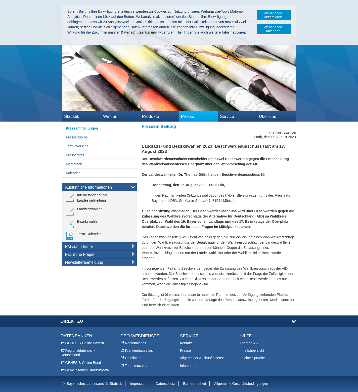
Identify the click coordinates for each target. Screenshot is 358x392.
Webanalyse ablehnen (273, 29)
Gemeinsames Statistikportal (87, 370)
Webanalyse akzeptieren (273, 15)
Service (227, 116)
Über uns (267, 116)
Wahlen (110, 116)
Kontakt (186, 343)
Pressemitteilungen (82, 128)
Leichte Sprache (252, 358)
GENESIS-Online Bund (83, 363)
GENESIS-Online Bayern (84, 343)
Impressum (138, 384)
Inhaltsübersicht (252, 350)
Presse (187, 116)
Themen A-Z (249, 343)
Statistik (71, 116)
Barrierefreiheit (194, 384)
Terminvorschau (78, 146)
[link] (99, 198)
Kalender (73, 173)
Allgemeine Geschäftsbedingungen (241, 384)
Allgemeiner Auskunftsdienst (202, 358)
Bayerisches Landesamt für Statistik (94, 384)
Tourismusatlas (136, 366)
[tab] (99, 188)
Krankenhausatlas (139, 350)
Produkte (150, 116)
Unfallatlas (133, 358)
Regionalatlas (135, 343)
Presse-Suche (77, 137)
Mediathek (74, 164)
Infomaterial (189, 366)
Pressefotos (75, 155)
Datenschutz (165, 384)
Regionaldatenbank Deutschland (78, 352)
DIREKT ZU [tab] (72, 321)
